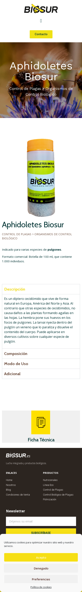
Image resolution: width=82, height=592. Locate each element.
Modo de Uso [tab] (16, 363)
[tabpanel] (41, 321)
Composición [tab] (15, 353)
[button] (41, 20)
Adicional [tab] (12, 373)
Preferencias (41, 579)
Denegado (41, 568)
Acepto (41, 557)
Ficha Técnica (41, 440)
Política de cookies (41, 587)
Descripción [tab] (14, 289)
